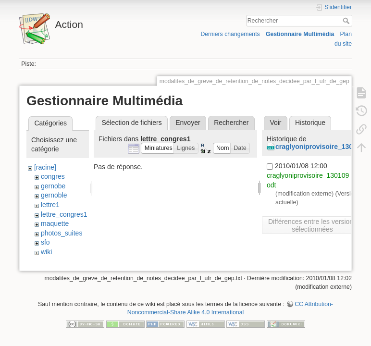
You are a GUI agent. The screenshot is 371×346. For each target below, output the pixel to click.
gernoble (54, 195)
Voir (275, 122)
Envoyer (187, 122)
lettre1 (50, 205)
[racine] (45, 167)
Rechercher (347, 20)
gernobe (53, 186)
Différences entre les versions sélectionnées (312, 225)
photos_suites (61, 233)
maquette (55, 223)
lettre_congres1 (64, 214)
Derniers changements (230, 34)
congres (53, 176)
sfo (45, 242)
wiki (46, 252)
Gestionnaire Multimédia (300, 34)
